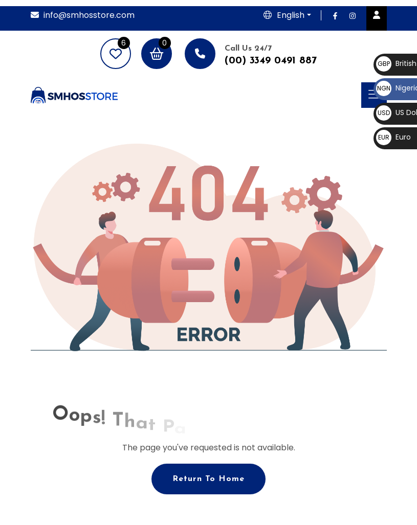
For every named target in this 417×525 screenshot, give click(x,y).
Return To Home (208, 479)
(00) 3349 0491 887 (271, 61)
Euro (393, 137)
